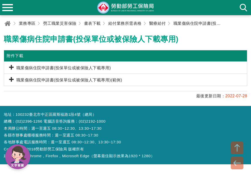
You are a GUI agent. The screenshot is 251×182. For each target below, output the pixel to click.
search (243, 7)
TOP (237, 148)
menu (7, 7)
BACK (237, 163)
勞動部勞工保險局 (125, 7)
